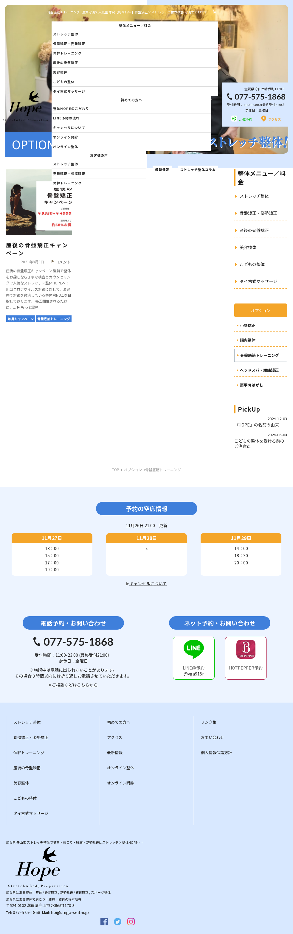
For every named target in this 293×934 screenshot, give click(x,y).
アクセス (274, 119)
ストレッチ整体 (65, 34)
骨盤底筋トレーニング (259, 355)
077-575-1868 (26, 912)
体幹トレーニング (67, 53)
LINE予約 (245, 119)
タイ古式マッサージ (69, 91)
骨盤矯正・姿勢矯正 (69, 43)
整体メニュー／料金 (135, 25)
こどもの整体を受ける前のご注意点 (259, 443)
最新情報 (162, 169)
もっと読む (30, 307)
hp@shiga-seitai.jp (70, 912)
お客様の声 (99, 155)
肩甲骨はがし (251, 385)
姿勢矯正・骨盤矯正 (69, 173)
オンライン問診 (65, 137)
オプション (260, 310)
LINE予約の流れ (66, 118)
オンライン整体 (65, 146)
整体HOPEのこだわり (71, 108)
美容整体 (60, 72)
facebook (104, 921)
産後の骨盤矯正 (65, 62)
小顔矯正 (247, 325)
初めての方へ (131, 99)
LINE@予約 (193, 668)
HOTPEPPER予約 (246, 668)
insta (131, 921)
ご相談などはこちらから (75, 685)
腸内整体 (247, 340)
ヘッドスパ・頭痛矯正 (259, 370)
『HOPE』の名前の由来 (256, 425)
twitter (117, 921)
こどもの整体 (64, 81)
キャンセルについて (69, 127)
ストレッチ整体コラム (198, 169)
